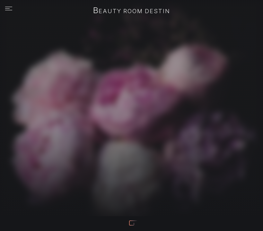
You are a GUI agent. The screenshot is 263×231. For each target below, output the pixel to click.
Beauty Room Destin (131, 10)
